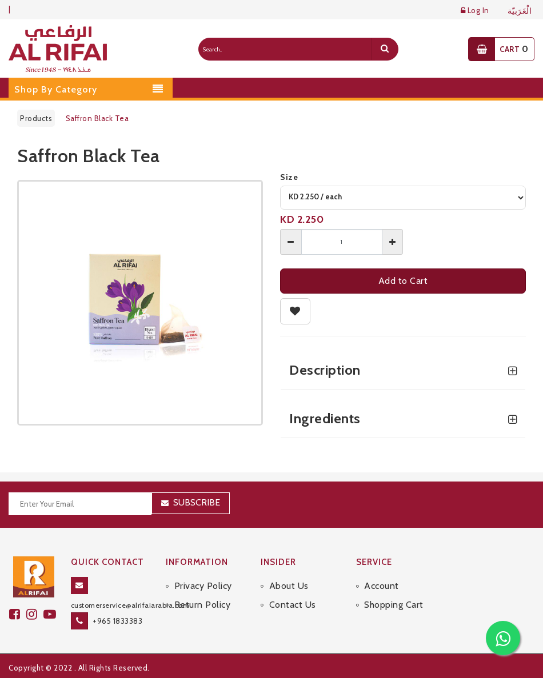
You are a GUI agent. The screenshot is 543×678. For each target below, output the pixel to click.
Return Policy (202, 604)
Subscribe (196, 502)
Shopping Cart (394, 604)
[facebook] (17, 614)
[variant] (403, 198)
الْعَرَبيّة (520, 11)
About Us (289, 585)
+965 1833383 (117, 620)
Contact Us (292, 604)
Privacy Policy (203, 585)
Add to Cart (403, 280)
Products (36, 118)
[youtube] (51, 614)
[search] (385, 49)
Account (381, 585)
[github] (34, 614)
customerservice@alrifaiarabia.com (130, 605)
